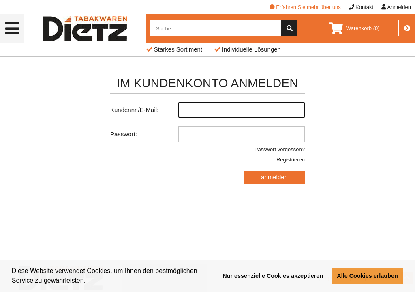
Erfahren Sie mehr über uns (305, 7)
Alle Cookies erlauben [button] (367, 276)
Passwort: (207, 134)
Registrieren (290, 160)
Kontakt (361, 7)
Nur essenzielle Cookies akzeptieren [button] (272, 276)
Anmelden (396, 7)
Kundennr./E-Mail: (207, 110)
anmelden (274, 177)
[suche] (289, 28)
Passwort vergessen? (280, 149)
